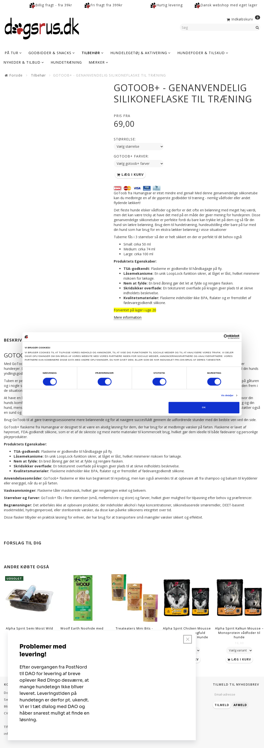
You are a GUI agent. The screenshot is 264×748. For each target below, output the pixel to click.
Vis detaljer (227, 395)
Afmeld (240, 705)
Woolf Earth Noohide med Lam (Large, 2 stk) (82, 630)
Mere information (127, 317)
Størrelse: (125, 139)
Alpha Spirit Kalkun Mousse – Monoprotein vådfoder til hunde (239, 632)
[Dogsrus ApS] (42, 27)
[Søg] (257, 27)
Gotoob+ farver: (131, 156)
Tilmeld (222, 705)
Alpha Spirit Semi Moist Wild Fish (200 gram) (29, 630)
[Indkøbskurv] (243, 18)
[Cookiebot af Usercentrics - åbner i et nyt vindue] (218, 337)
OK (204, 407)
